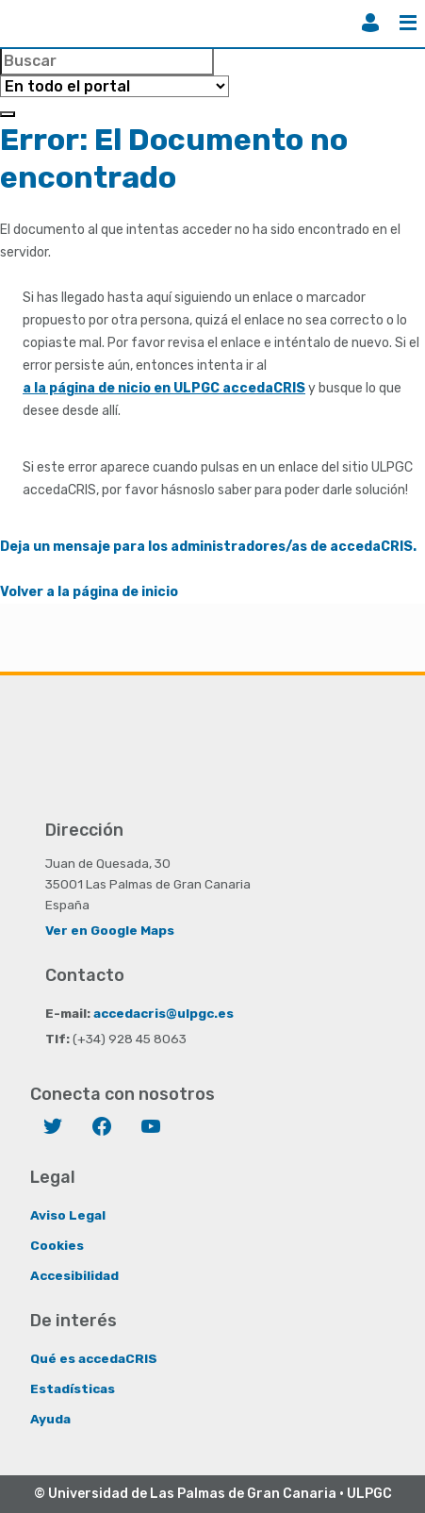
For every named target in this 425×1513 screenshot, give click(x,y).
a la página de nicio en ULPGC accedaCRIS (164, 388)
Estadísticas (72, 1388)
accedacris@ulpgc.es (163, 1013)
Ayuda (50, 1418)
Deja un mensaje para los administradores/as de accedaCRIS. (208, 547)
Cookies (57, 1245)
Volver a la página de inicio (89, 592)
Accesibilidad (74, 1275)
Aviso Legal (68, 1214)
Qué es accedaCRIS (93, 1358)
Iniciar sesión (370, 22)
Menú (408, 22)
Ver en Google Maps (109, 930)
